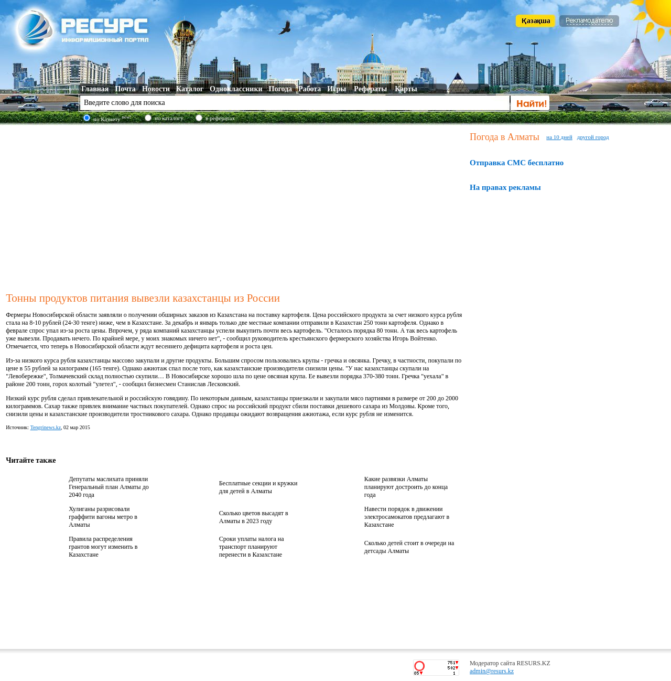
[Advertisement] (235, 206)
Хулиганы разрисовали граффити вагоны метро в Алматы (103, 516)
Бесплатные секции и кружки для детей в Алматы (258, 487)
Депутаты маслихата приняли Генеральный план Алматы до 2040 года (109, 486)
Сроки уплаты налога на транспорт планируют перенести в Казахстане (251, 546)
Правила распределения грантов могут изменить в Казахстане (103, 546)
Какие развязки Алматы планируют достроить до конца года (406, 486)
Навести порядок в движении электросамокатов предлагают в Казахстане (406, 516)
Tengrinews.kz (45, 427)
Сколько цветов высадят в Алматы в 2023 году (253, 517)
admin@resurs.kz (492, 671)
